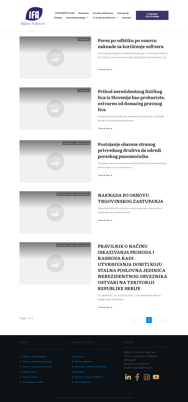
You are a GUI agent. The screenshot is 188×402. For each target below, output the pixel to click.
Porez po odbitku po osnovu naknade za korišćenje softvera (130, 43)
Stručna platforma (83, 361)
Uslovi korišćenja (82, 382)
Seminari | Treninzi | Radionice (89, 377)
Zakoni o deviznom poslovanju (37, 361)
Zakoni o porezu (82, 245)
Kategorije (79, 372)
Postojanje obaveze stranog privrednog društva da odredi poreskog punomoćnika (129, 150)
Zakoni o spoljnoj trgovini (34, 356)
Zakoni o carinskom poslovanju (37, 366)
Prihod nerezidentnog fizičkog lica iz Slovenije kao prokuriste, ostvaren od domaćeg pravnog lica (131, 100)
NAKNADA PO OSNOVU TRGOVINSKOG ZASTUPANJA (130, 198)
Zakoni (72, 245)
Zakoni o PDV (29, 372)
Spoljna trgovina (82, 143)
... (98, 61)
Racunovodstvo (82, 194)
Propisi (72, 194)
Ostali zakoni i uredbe (33, 382)
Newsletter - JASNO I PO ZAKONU (91, 366)
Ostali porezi (83, 39)
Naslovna (79, 356)
